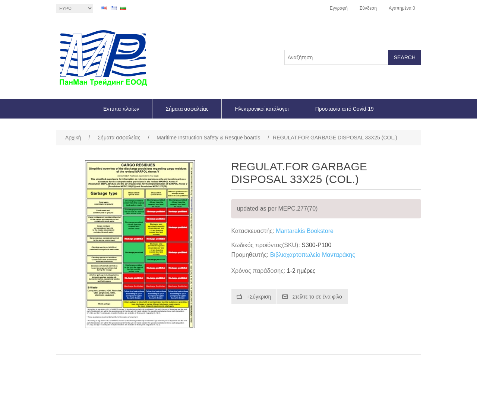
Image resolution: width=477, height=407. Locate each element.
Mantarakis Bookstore (305, 231)
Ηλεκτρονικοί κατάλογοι (261, 109)
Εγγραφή (339, 8)
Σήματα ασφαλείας (186, 109)
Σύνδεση (368, 8)
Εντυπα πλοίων (121, 109)
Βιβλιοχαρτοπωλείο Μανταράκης (312, 255)
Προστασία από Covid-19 (344, 109)
